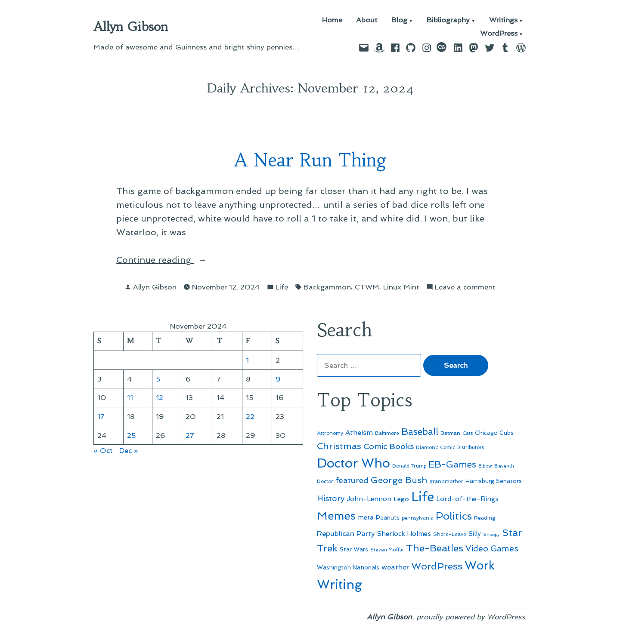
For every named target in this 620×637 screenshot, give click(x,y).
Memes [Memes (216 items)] (336, 515)
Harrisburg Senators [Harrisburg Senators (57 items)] (493, 480)
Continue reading (169, 260)
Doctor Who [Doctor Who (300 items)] (353, 463)
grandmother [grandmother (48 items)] (446, 481)
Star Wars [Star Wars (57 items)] (354, 549)
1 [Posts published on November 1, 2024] (247, 360)
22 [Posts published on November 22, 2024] (250, 416)
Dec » (128, 450)
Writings (503, 20)
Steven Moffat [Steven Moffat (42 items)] (387, 550)
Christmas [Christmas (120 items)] (339, 446)
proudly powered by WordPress (470, 616)
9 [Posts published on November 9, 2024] (278, 379)
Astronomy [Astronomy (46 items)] (330, 433)
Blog (399, 20)
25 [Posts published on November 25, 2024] (131, 435)
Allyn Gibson (130, 26)
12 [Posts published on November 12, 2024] (159, 397)
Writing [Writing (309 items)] (339, 584)
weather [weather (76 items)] (395, 567)
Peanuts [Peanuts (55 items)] (388, 517)
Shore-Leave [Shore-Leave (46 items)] (449, 534)
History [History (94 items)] (330, 498)
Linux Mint (401, 287)
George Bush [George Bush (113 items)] (399, 480)
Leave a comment (465, 287)
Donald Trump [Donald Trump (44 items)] (409, 466)
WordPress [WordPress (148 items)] (436, 566)
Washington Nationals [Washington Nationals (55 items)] (348, 567)
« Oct (103, 450)
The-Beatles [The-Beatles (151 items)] (434, 548)
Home (332, 20)
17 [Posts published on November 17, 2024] (101, 416)
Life (282, 287)
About (367, 20)
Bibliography (448, 20)
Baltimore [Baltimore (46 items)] (387, 433)
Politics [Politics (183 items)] (454, 516)
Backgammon (327, 287)
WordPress (499, 34)
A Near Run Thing (310, 160)
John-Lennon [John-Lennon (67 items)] (369, 499)
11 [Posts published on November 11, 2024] (130, 397)
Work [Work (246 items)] (480, 565)
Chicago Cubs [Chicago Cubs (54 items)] (494, 433)
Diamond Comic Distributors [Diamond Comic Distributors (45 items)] (450, 447)
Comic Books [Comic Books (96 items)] (388, 446)
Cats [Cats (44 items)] (467, 433)
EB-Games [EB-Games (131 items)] (452, 464)
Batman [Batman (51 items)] (450, 433)
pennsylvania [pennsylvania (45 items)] (418, 518)
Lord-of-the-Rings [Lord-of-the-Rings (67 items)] (467, 499)
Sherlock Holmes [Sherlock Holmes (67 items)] (404, 534)
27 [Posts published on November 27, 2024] (190, 435)
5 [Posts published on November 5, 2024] (158, 379)
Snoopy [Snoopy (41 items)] (491, 534)
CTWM (367, 287)
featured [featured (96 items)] (352, 480)
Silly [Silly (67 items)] (474, 534)
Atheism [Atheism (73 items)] (359, 432)
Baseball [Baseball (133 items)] (419, 431)
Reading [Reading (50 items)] (485, 517)
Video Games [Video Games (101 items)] (491, 549)
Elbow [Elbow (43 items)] (485, 466)
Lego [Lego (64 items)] (401, 498)
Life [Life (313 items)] (422, 496)
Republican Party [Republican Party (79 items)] (346, 533)
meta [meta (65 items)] (366, 517)
